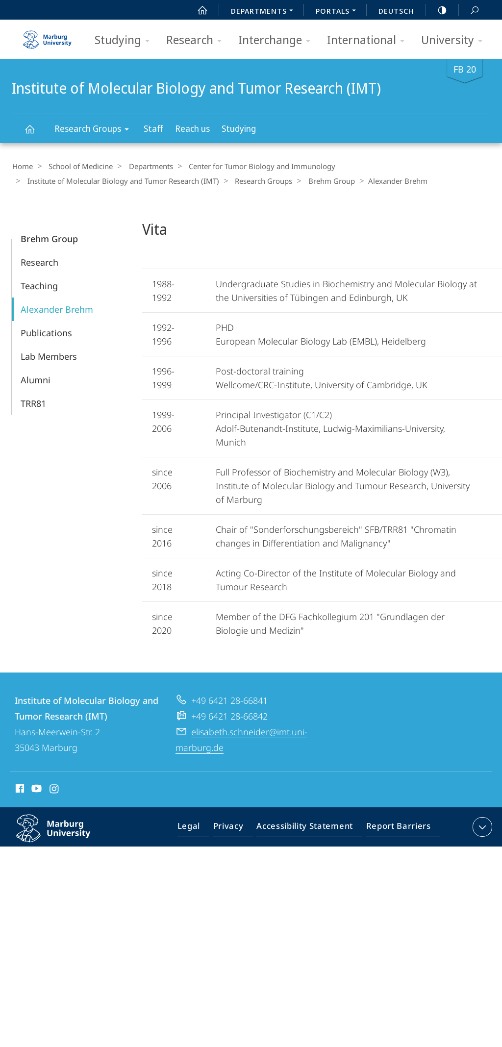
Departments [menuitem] (265, 12)
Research (197, 40)
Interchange (277, 40)
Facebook (19, 789)
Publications (46, 332)
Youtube (35, 789)
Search (469, 10)
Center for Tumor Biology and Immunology (252, 166)
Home (22, 166)
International (369, 40)
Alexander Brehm (57, 308)
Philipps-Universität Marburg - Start (48, 36)
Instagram (55, 789)
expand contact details (481, 826)
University (455, 40)
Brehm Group (322, 180)
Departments (144, 166)
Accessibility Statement (307, 828)
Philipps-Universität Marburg (64, 835)
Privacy (237, 828)
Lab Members (49, 355)
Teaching (39, 285)
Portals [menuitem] (338, 12)
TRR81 (33, 402)
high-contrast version (437, 10)
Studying (125, 40)
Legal (200, 828)
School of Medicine (77, 166)
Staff (153, 128)
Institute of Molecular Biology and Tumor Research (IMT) (35, 133)
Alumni (35, 379)
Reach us (192, 128)
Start (197, 10)
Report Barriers (396, 828)
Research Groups (94, 130)
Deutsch (396, 11)
